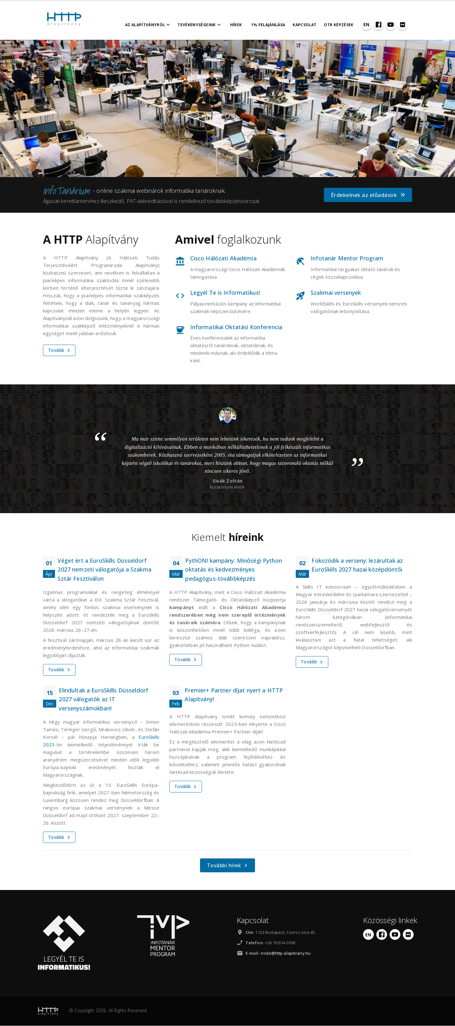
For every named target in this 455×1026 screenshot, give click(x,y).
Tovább (60, 350)
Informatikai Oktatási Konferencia (236, 327)
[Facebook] (382, 24)
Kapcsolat (309, 24)
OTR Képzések (343, 24)
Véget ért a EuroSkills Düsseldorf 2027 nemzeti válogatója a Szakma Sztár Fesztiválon (104, 570)
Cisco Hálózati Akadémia (223, 258)
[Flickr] (406, 24)
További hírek (228, 866)
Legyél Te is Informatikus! (225, 293)
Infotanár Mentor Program (347, 258)
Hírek (240, 24)
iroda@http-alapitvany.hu (286, 953)
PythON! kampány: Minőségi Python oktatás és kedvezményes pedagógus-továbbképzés (233, 570)
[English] (370, 24)
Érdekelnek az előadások (368, 195)
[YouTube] (394, 24)
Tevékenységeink (204, 25)
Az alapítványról (152, 25)
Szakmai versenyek (336, 293)
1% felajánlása (272, 24)
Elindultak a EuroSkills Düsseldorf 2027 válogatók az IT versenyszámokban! (103, 700)
